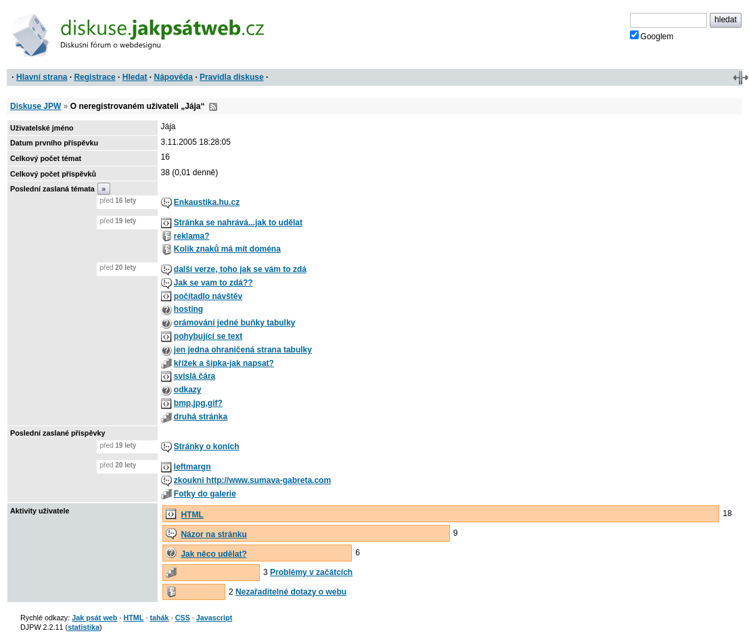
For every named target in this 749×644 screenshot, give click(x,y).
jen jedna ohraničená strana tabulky (243, 349)
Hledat (134, 77)
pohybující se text (208, 336)
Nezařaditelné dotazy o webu (290, 592)
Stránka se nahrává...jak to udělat (238, 222)
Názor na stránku (213, 534)
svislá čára (194, 376)
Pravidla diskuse (232, 77)
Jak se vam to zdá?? (213, 283)
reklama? (192, 236)
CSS (182, 618)
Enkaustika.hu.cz (207, 202)
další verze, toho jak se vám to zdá (240, 269)
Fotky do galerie (205, 494)
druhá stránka (200, 416)
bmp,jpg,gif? (198, 403)
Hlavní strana (41, 77)
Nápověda (173, 77)
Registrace (94, 77)
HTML (192, 515)
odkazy (188, 389)
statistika (83, 627)
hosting (188, 309)
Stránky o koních (207, 446)
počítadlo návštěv (208, 296)
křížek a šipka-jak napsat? (224, 363)
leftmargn (192, 467)
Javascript (214, 618)
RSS (213, 107)
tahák (159, 618)
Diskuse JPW (35, 106)
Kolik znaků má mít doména (227, 249)
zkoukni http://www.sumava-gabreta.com (252, 480)
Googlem (652, 35)
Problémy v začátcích (311, 572)
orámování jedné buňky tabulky (234, 322)
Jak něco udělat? (213, 554)
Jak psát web (94, 618)
